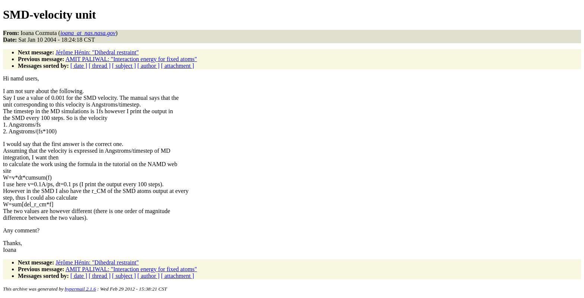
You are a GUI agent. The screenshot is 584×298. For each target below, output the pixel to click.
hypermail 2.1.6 (80, 289)
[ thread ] (100, 66)
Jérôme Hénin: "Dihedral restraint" (97, 52)
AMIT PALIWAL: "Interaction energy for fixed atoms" (131, 59)
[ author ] (148, 66)
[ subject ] (124, 66)
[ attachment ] (177, 66)
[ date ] (78, 66)
